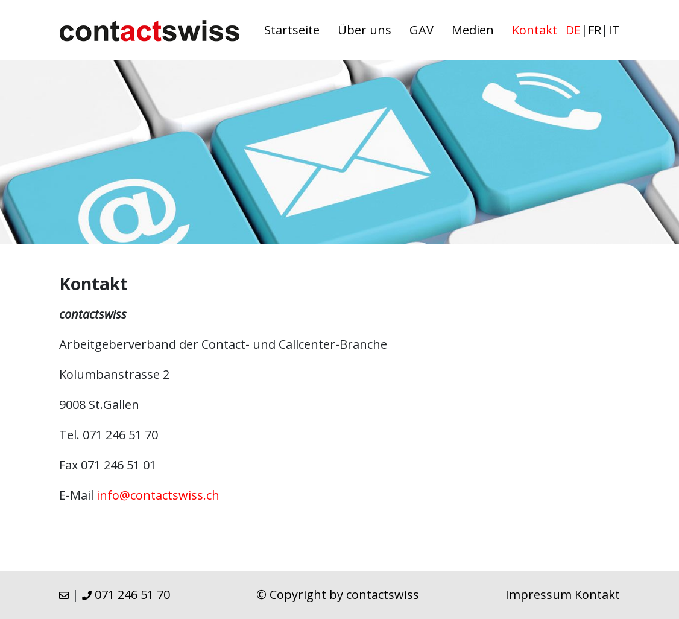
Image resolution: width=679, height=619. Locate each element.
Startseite (292, 30)
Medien (473, 30)
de (573, 30)
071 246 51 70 (126, 594)
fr (594, 30)
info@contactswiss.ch (157, 495)
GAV (421, 30)
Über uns (364, 30)
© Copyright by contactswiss (337, 594)
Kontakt (534, 30)
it (614, 30)
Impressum (538, 594)
